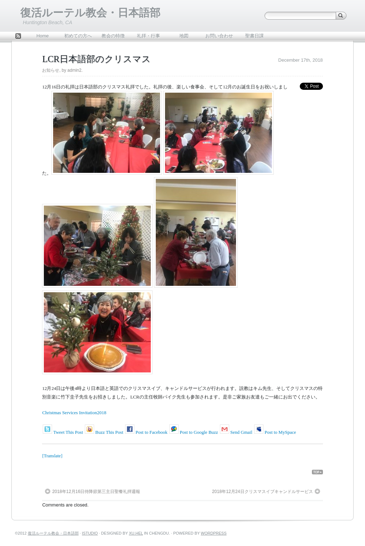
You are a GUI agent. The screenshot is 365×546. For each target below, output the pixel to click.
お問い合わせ (219, 35)
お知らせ (50, 70)
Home (42, 35)
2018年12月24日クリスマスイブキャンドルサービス (262, 491)
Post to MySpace (280, 432)
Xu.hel (136, 533)
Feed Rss (18, 36)
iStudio (90, 533)
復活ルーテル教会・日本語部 (90, 13)
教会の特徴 (113, 35)
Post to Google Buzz (199, 432)
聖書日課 (254, 35)
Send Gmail (241, 432)
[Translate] (52, 455)
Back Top (320, 472)
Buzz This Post (109, 432)
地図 (184, 35)
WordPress (213, 533)
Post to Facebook (151, 432)
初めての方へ (78, 35)
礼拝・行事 (148, 35)
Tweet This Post (68, 432)
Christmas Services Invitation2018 (74, 412)
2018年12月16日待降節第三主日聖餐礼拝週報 (96, 491)
